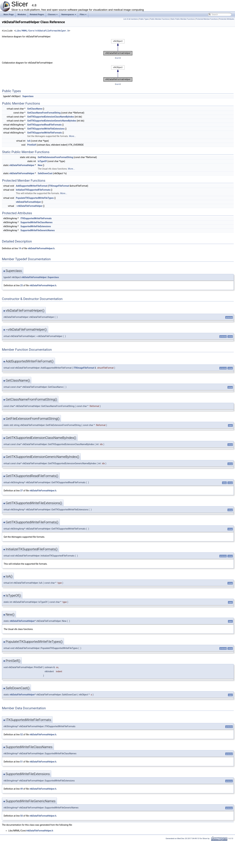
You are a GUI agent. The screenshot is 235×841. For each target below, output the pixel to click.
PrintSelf (31, 145)
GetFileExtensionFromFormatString (55, 157)
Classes (53, 15)
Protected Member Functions (207, 19)
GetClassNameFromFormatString (44, 112)
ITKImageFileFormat (59, 186)
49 (21, 789)
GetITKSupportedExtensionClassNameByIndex (50, 116)
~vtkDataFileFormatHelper (29, 206)
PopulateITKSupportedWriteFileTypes (35, 198)
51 (21, 761)
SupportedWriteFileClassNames (37, 222)
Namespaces (69, 15)
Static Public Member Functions (182, 19)
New (40, 165)
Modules (22, 14)
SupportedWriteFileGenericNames (38, 230)
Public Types (144, 19)
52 (21, 734)
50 (21, 815)
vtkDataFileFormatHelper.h (41, 248)
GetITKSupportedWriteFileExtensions (46, 128)
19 (19, 248)
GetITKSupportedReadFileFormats (44, 124)
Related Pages (37, 14)
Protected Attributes (226, 19)
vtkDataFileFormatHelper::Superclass (40, 277)
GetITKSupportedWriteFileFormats (44, 132)
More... (72, 136)
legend (117, 58)
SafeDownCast (45, 173)
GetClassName (34, 108)
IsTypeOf (42, 161)
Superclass (27, 96)
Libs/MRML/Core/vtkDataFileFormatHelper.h (42, 30)
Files (83, 15)
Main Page (9, 14)
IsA (29, 141)
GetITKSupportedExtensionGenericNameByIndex (51, 120)
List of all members (130, 19)
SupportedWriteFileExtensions (36, 226)
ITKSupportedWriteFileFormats (36, 218)
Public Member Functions (159, 19)
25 (21, 285)
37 (21, 490)
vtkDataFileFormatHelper (21, 165)
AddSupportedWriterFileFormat (31, 186)
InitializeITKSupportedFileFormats (33, 190)
